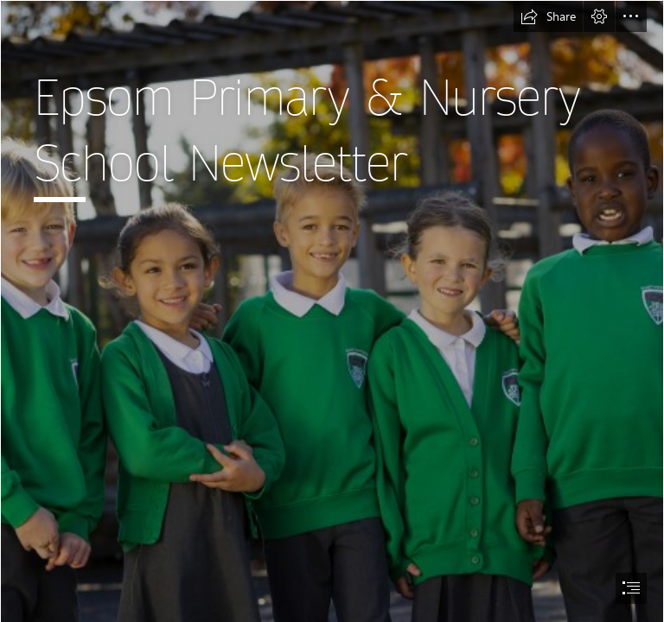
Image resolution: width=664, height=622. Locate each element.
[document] (332, 311)
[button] (548, 16)
